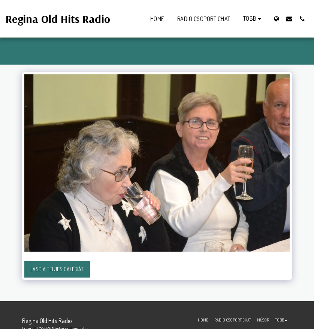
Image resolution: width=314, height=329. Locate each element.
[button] (289, 18)
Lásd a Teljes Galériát (57, 269)
